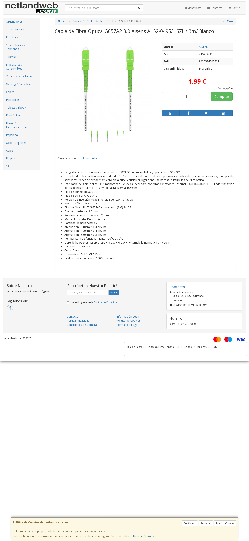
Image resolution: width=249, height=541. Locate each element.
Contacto (215, 8)
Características (67, 158)
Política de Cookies (142, 536)
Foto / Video (14, 115)
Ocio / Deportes (16, 143)
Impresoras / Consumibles (14, 66)
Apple (9, 150)
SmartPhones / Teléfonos (15, 47)
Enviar (113, 292)
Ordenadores (14, 21)
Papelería (12, 135)
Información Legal (128, 316)
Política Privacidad (78, 320)
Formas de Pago (127, 325)
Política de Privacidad (106, 302)
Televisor (12, 57)
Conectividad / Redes (19, 76)
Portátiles (12, 37)
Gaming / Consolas (18, 84)
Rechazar (206, 523)
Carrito (235, 8)
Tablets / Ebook (16, 107)
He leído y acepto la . (95, 302)
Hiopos (10, 158)
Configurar (190, 523)
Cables (10, 92)
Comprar (221, 96)
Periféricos (12, 100)
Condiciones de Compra (82, 325)
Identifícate (192, 8)
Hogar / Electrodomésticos (18, 125)
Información (90, 158)
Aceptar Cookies (225, 523)
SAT (8, 166)
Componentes (15, 29)
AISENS (203, 47)
